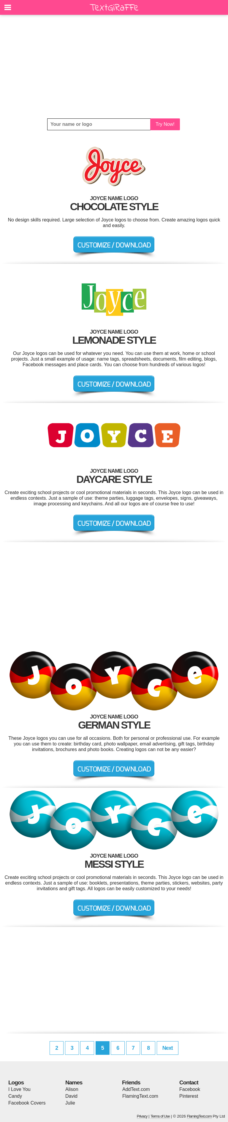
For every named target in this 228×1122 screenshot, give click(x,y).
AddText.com (136, 1089)
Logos (16, 1082)
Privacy (142, 1116)
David (71, 1096)
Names (73, 1082)
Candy (15, 1096)
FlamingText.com (140, 1096)
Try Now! (165, 124)
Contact (188, 1082)
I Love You (19, 1089)
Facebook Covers (26, 1102)
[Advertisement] (114, 66)
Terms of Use (160, 1116)
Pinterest (188, 1096)
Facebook (189, 1089)
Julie (70, 1102)
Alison (71, 1089)
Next (167, 1048)
